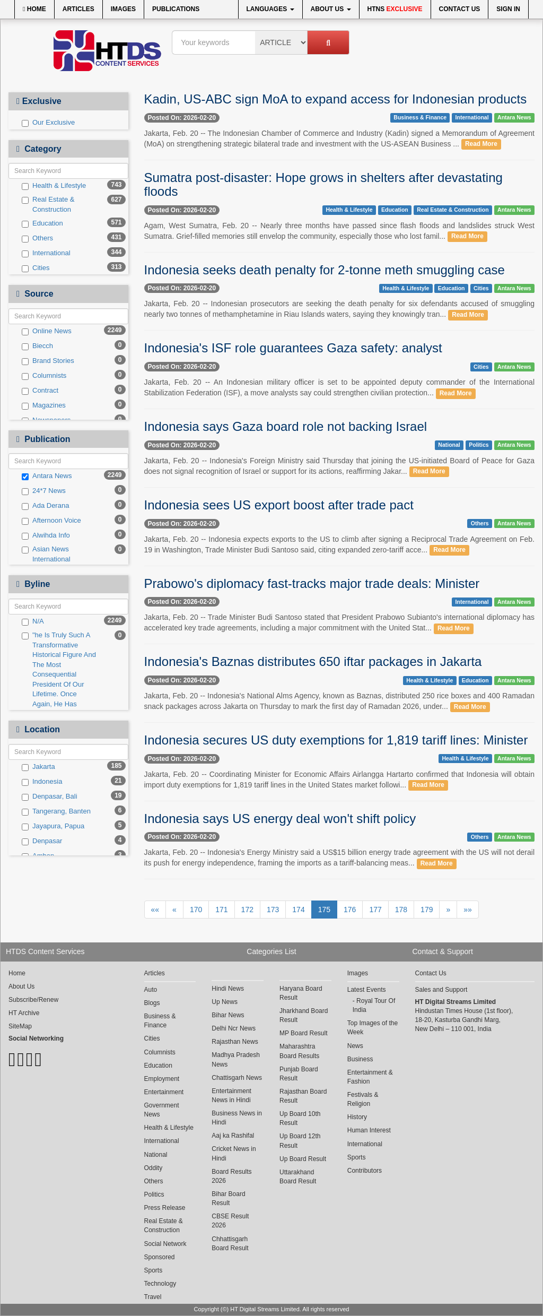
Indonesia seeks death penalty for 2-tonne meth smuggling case (324, 270)
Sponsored (159, 1257)
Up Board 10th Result (299, 1118)
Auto (150, 989)
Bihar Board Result (228, 1198)
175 (324, 909)
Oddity (153, 1168)
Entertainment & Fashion (370, 1077)
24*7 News (44, 491)
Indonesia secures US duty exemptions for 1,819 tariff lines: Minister (336, 740)
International (46, 253)
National (449, 445)
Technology (160, 1283)
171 (221, 909)
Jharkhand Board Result (303, 1015)
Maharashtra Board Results (299, 1051)
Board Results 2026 (231, 1176)
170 (196, 909)
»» (467, 909)
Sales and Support (441, 989)
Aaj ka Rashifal (233, 1135)
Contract (40, 390)
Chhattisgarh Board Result (230, 1243)
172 (247, 909)
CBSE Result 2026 (230, 1221)
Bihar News (228, 1015)
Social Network (165, 1244)
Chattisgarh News (237, 1077)
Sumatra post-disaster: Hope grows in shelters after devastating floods (323, 184)
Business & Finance (419, 117)
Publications (175, 9)
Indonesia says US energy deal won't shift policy (280, 818)
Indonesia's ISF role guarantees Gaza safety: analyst (293, 348)
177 (375, 909)
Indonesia (42, 781)
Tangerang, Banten (56, 811)
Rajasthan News (235, 1041)
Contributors (364, 1170)
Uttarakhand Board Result (297, 1176)
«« (155, 909)
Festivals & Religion (363, 1099)
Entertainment (164, 1092)
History (357, 1117)
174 (298, 909)
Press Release (165, 1207)
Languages (270, 9)
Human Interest (369, 1130)
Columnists (44, 375)
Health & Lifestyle (54, 185)
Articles (78, 9)
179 (427, 909)
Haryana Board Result (300, 993)
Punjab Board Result (298, 1074)
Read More (481, 144)
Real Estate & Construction (48, 204)
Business (360, 1059)
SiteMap (20, 1026)
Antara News (47, 476)
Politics (478, 445)
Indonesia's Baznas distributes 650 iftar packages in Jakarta (313, 661)
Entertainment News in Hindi (231, 1095)
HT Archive (23, 1013)
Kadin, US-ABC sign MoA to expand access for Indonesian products (335, 99)
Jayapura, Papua (53, 826)
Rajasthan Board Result (303, 1096)
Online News (47, 331)
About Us (331, 9)
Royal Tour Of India (374, 1005)
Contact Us (459, 9)
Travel (153, 1297)
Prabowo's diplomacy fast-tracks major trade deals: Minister (312, 583)
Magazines (44, 405)
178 (401, 909)
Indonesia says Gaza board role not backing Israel (285, 426)
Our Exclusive (48, 122)
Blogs (152, 1003)
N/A (33, 621)
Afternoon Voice (51, 520)
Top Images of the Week (372, 1027)
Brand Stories (48, 361)
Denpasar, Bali (49, 796)
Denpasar (42, 841)
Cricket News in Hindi (234, 1153)
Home (34, 9)
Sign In (508, 9)
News (355, 1046)
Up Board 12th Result (299, 1140)
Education (42, 223)
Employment (162, 1079)
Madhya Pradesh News (236, 1059)
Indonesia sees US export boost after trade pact (279, 505)
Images (123, 9)
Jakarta (38, 767)
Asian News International (46, 554)
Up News (225, 1002)
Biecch (37, 346)
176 (350, 909)
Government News (161, 1110)
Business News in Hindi (237, 1118)
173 (273, 909)
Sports (153, 1270)
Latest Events (366, 989)
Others (37, 238)
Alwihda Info (46, 535)
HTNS (395, 9)
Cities (36, 268)
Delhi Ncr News (234, 1028)
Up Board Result (302, 1159)
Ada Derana (45, 505)
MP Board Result (303, 1033)
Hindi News (228, 988)
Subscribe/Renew (33, 999)
